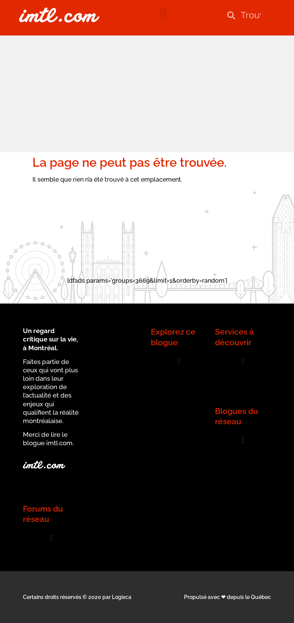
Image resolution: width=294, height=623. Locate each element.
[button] (163, 14)
